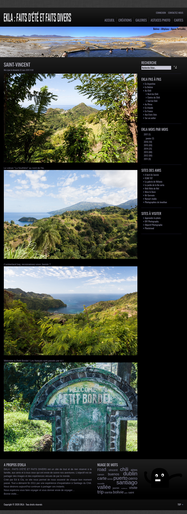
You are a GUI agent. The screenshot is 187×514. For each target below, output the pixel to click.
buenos (113, 474)
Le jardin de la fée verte (154, 185)
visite (133, 488)
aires (134, 470)
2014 (145, 148)
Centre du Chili (154, 97)
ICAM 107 (149, 178)
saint (131, 492)
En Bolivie (149, 87)
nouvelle (100, 484)
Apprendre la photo (153, 217)
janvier (148, 138)
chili (124, 469)
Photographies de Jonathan (156, 202)
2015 (145, 145)
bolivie (118, 492)
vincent (113, 470)
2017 (145, 134)
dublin (130, 473)
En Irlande (149, 107)
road (101, 469)
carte (102, 478)
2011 (145, 158)
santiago (126, 482)
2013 (145, 152)
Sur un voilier (150, 118)
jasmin (116, 488)
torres (110, 479)
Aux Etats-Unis (151, 114)
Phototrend (149, 228)
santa (108, 492)
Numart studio (151, 198)
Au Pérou (148, 104)
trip (100, 491)
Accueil (110, 20)
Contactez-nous (175, 12)
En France (149, 111)
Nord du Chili (153, 94)
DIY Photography (152, 221)
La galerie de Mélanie (153, 181)
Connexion (161, 12)
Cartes (178, 20)
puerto (121, 478)
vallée (104, 487)
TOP (180, 504)
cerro (132, 478)
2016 (145, 141)
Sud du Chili (152, 100)
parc (126, 493)
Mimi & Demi (150, 191)
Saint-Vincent (17, 64)
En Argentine (150, 83)
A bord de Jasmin (152, 174)
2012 (145, 155)
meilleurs (124, 488)
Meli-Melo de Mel (152, 188)
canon (100, 474)
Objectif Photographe (153, 224)
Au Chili (148, 90)
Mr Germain (150, 195)
